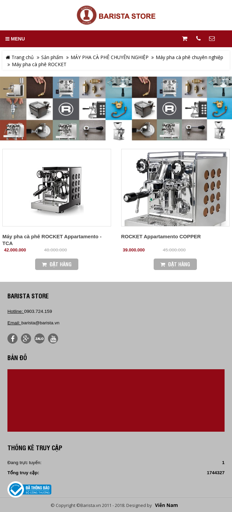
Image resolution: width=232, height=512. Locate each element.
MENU (15, 39)
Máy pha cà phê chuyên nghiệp (189, 57)
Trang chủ (20, 57)
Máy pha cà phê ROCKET (39, 64)
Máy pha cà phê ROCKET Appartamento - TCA (52, 240)
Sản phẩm (52, 57)
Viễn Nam (166, 505)
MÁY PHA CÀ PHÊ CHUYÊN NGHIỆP (110, 57)
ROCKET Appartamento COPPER (161, 236)
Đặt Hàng (57, 264)
